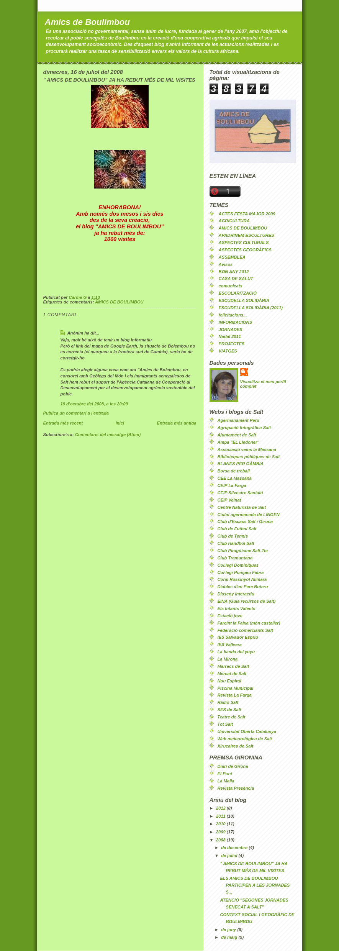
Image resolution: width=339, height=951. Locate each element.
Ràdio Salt (228, 702)
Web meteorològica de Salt (245, 738)
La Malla (226, 781)
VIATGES (228, 351)
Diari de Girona (233, 766)
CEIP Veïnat (229, 500)
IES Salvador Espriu (238, 637)
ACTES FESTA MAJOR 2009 (247, 214)
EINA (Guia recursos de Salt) (247, 601)
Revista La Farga (235, 695)
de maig (229, 937)
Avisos (226, 264)
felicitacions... (233, 315)
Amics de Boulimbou (87, 22)
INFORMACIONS (235, 322)
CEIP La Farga (232, 485)
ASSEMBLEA (232, 257)
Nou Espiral (229, 681)
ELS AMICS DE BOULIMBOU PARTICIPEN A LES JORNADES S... (255, 885)
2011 (221, 816)
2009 (221, 832)
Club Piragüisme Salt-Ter (243, 550)
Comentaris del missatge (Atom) (108, 434)
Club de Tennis (233, 536)
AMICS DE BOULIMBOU (119, 302)
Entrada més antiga (176, 423)
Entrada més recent (63, 423)
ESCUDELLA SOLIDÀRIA (244, 300)
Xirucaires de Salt (236, 746)
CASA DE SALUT (236, 278)
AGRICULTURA (234, 220)
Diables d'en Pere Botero (243, 586)
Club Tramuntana (235, 558)
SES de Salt (229, 709)
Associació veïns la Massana (247, 449)
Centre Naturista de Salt (242, 507)
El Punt (225, 773)
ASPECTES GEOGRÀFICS (245, 250)
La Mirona (228, 659)
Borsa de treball (234, 471)
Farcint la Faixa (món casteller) (249, 623)
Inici (120, 423)
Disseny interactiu (236, 594)
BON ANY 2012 (234, 271)
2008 (221, 840)
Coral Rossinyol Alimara (242, 579)
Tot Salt (225, 724)
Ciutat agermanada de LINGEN (249, 514)
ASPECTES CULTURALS (244, 242)
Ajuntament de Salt (237, 435)
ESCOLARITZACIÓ (238, 293)
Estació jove (230, 615)
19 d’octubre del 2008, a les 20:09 (94, 404)
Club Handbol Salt (236, 543)
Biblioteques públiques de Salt (249, 456)
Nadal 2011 (230, 336)
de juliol (229, 855)
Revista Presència (236, 788)
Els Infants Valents (236, 608)
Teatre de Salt (232, 717)
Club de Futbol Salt (237, 528)
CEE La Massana (235, 478)
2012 (221, 808)
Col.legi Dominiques (238, 565)
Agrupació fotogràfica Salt (244, 427)
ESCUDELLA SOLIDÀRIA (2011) (251, 307)
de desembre (235, 847)
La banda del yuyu (236, 651)
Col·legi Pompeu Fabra (241, 572)
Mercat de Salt (232, 673)
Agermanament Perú (238, 420)
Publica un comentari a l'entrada (76, 413)
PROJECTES (232, 343)
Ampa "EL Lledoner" (238, 442)
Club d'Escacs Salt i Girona (245, 521)
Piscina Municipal (236, 688)
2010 (221, 823)
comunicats (230, 286)
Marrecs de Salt (233, 666)
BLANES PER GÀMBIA (241, 463)
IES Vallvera (230, 644)
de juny (229, 929)
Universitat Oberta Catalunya (247, 731)
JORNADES (230, 329)
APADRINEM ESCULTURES (246, 235)
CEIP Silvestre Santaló (240, 492)
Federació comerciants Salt (245, 630)
